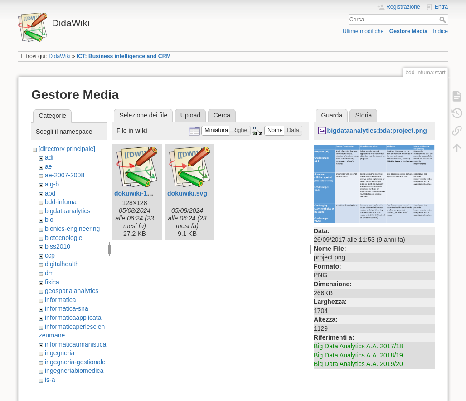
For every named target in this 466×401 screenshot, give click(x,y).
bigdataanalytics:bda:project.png (377, 130)
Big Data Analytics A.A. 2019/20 (358, 363)
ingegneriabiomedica (74, 370)
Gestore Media (408, 31)
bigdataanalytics (67, 211)
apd (50, 193)
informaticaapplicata (73, 317)
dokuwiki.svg (187, 193)
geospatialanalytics (71, 290)
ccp (50, 255)
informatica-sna (66, 308)
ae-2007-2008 (64, 175)
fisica (52, 282)
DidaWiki (59, 56)
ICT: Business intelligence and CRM (124, 56)
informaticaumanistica (75, 344)
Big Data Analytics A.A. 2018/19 (358, 355)
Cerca (443, 19)
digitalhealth (62, 264)
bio (49, 219)
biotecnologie (64, 237)
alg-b (52, 184)
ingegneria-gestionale (75, 362)
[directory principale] (67, 148)
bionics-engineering (72, 228)
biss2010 (57, 246)
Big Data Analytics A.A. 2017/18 (358, 346)
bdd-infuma (61, 201)
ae (48, 166)
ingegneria (59, 353)
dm (49, 273)
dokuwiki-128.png (140, 193)
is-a (50, 379)
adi (49, 157)
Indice (440, 31)
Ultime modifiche (363, 31)
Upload (190, 115)
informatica (60, 299)
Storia (363, 115)
